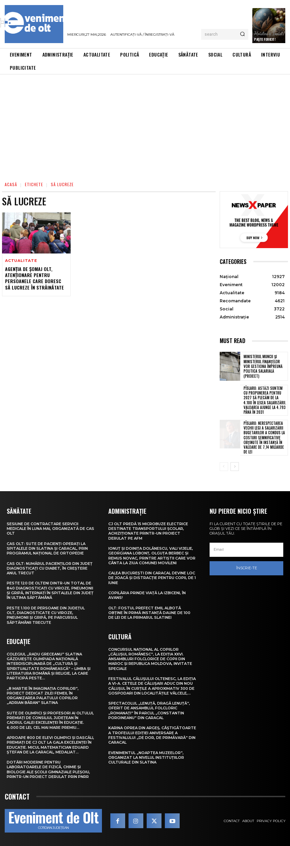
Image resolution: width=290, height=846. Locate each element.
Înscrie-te (246, 568)
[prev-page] (224, 466)
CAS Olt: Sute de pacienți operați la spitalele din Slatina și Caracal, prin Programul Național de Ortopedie (47, 548)
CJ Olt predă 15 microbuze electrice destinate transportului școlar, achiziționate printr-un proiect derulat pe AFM (148, 531)
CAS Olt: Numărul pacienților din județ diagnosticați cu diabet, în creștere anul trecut (50, 568)
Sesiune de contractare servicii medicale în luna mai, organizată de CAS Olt (50, 528)
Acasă (11, 184)
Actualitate (21, 261)
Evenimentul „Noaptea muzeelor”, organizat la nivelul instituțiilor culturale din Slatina (146, 757)
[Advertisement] (145, 125)
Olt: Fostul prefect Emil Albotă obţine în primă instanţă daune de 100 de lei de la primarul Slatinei (149, 613)
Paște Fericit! (264, 39)
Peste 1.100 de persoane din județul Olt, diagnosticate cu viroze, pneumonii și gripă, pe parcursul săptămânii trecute (46, 615)
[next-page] (234, 466)
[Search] (242, 34)
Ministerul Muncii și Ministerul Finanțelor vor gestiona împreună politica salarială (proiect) (263, 366)
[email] (246, 550)
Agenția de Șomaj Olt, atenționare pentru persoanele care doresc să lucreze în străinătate (34, 278)
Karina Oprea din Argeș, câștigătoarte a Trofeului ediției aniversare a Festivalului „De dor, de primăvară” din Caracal (152, 735)
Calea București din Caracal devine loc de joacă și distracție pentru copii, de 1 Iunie (152, 578)
